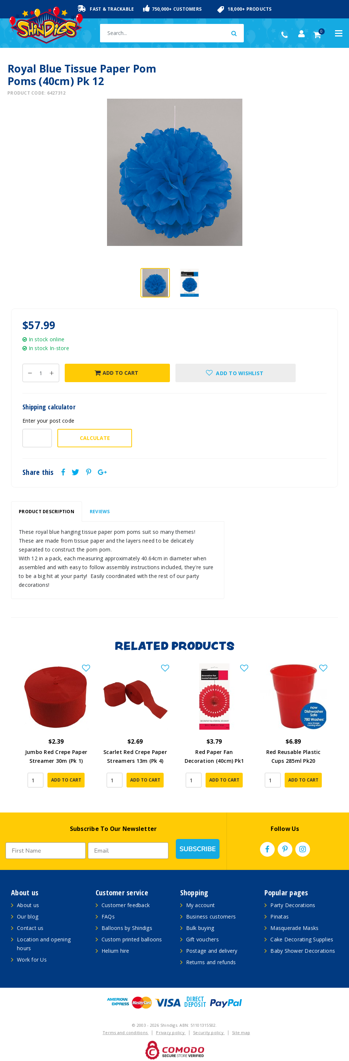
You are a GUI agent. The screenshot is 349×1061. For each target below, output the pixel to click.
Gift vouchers (202, 939)
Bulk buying (200, 927)
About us (28, 905)
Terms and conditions (126, 1032)
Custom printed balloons (132, 939)
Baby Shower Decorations (302, 950)
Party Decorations (292, 905)
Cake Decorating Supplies (301, 939)
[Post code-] (37, 438)
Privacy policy (171, 1032)
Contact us (30, 927)
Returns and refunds (211, 962)
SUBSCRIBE (197, 849)
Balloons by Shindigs (127, 927)
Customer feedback (126, 905)
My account (200, 905)
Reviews (100, 511)
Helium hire (115, 950)
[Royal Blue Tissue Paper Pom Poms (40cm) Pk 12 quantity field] (40, 373)
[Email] (128, 850)
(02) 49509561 (286, 35)
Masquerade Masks (294, 927)
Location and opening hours (44, 944)
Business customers (211, 916)
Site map (241, 1032)
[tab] (46, 511)
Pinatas (279, 916)
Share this (38, 472)
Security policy (209, 1032)
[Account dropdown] (301, 33)
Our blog (27, 916)
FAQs (108, 916)
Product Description (46, 511)
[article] (56, 730)
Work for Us (32, 959)
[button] (235, 373)
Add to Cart (116, 372)
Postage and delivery (212, 950)
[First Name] (46, 850)
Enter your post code (48, 420)
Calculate (95, 437)
